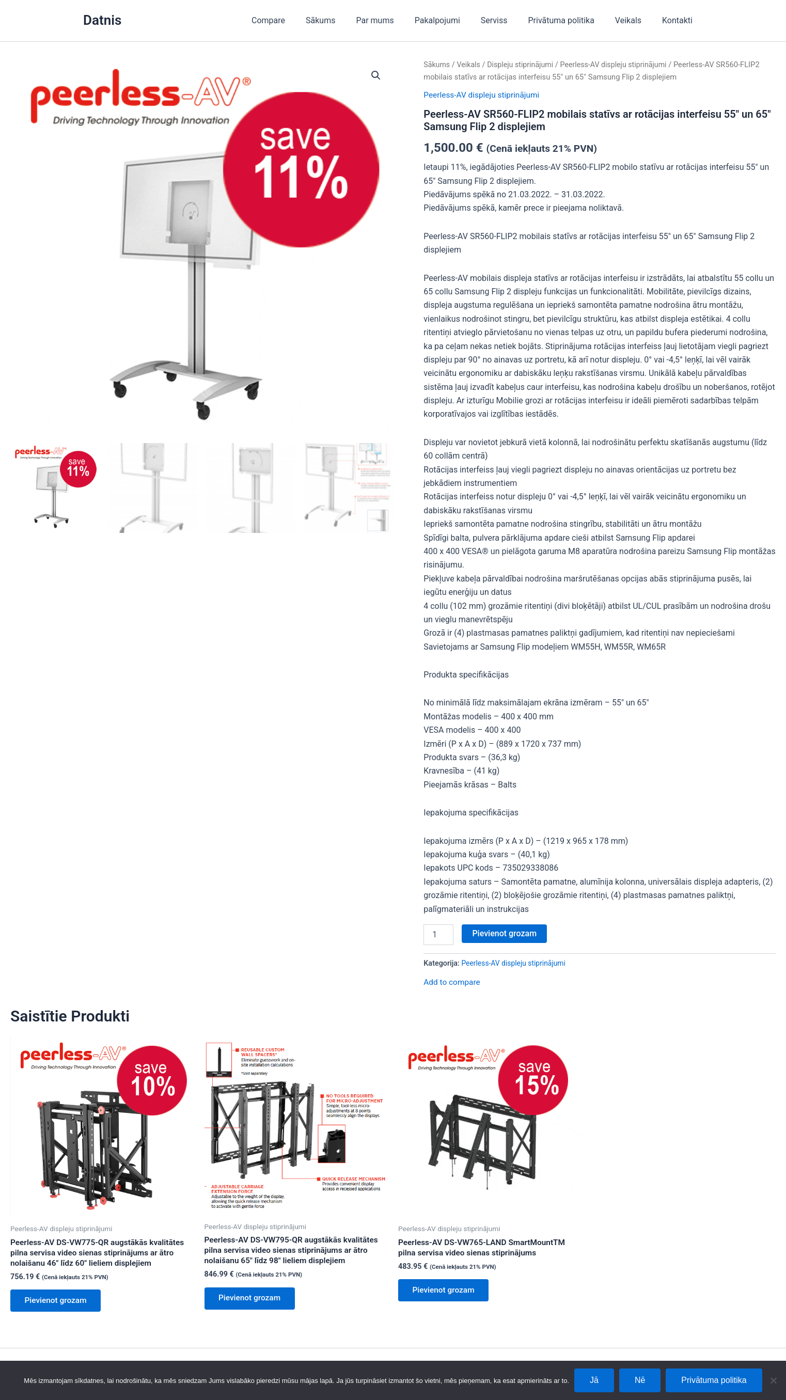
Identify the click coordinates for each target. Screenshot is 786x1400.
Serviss (508, 20)
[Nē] (773, 1380)
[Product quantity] (438, 934)
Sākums (347, 20)
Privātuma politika (572, 20)
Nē (640, 1380)
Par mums (397, 20)
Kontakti (679, 20)
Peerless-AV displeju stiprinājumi (619, 64)
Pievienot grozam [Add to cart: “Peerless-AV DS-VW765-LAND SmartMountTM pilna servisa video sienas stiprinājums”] (446, 1292)
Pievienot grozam (504, 933)
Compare (299, 20)
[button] (375, 76)
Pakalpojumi (456, 20)
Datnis (102, 20)
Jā (594, 1380)
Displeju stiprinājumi (523, 64)
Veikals (634, 20)
